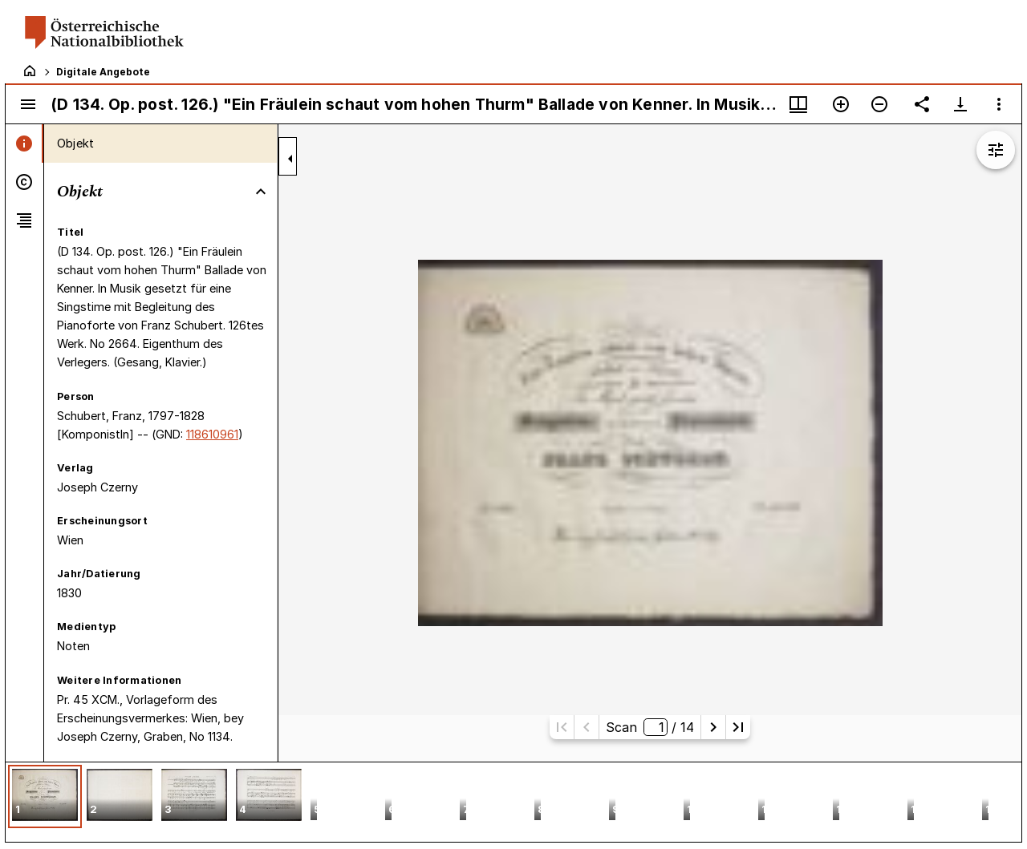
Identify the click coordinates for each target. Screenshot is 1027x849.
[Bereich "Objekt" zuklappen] (260, 192)
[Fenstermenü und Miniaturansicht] (798, 104)
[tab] (24, 143)
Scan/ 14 (650, 727)
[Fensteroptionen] (999, 104)
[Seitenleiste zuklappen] (290, 158)
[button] (45, 796)
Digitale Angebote (103, 72)
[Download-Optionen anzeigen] (960, 104)
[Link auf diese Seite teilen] (922, 104)
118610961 (212, 434)
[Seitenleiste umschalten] (28, 104)
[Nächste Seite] (713, 727)
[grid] (513, 802)
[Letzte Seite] (738, 727)
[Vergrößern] (841, 104)
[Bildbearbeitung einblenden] (995, 150)
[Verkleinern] (879, 104)
